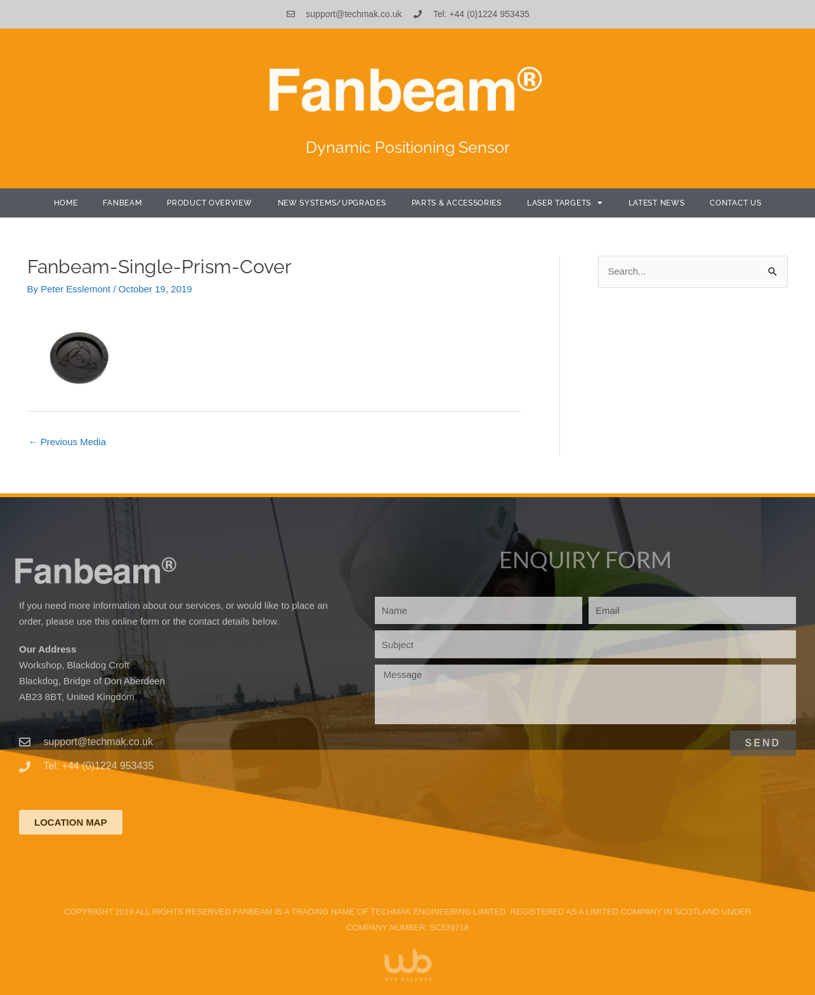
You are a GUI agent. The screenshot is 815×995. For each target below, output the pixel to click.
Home (66, 202)
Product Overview (209, 202)
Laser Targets (565, 203)
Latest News (657, 202)
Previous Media (68, 441)
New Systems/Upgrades (332, 202)
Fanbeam (122, 202)
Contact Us (735, 202)
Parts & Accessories (457, 202)
